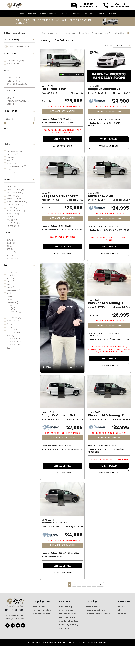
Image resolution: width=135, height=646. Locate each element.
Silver (12, 255)
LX (10, 314)
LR (9, 299)
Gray (11, 246)
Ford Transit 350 (54, 89)
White (12, 252)
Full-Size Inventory (67, 617)
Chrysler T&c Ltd (100, 196)
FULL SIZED (14, 81)
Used (12, 104)
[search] (128, 33)
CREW (11, 281)
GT (10, 293)
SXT (10, 336)
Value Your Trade (62, 146)
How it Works (39, 606)
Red (10, 249)
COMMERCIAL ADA (17, 84)
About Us (101, 14)
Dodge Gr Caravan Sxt (58, 415)
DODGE (12, 157)
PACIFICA (14, 199)
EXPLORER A (14, 290)
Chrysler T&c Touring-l (105, 303)
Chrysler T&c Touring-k (106, 415)
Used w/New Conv (18, 101)
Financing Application (96, 610)
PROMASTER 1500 (17, 202)
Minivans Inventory (67, 613)
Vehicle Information (48, 14)
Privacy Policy (73, 642)
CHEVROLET (14, 151)
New (11, 98)
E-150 (11, 186)
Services (64, 14)
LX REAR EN (14, 317)
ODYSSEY (13, 195)
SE (9, 327)
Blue (11, 243)
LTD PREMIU (14, 311)
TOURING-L (14, 345)
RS (9, 323)
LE (9, 296)
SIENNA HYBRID (16, 211)
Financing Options (94, 606)
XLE (10, 348)
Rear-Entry (15, 64)
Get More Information (62, 111)
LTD (11, 308)
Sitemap (122, 613)
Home (21, 14)
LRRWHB (12, 302)
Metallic (13, 258)
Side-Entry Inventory (68, 621)
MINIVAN (13, 78)
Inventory (32, 14)
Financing (76, 14)
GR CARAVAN (15, 192)
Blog (120, 610)
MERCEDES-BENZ (16, 166)
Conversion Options (42, 613)
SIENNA (12, 208)
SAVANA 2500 (15, 205)
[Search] (85, 33)
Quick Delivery (19, 46)
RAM (11, 169)
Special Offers (65, 628)
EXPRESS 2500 (15, 189)
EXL (10, 284)
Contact (112, 14)
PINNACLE (14, 321)
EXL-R (11, 287)
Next (100, 584)
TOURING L (14, 339)
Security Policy (89, 642)
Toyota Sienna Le (54, 522)
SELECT (13, 330)
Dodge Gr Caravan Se (104, 89)
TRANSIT (12, 220)
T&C (11, 217)
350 (10, 278)
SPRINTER (13, 214)
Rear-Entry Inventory (68, 624)
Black (12, 240)
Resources (89, 14)
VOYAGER (14, 226)
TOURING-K (14, 342)
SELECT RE (13, 333)
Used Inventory (66, 610)
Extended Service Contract (98, 613)
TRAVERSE (13, 223)
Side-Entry (15, 61)
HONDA (12, 163)
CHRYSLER (14, 154)
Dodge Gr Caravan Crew (60, 196)
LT (9, 305)
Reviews (122, 606)
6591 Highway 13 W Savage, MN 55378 (15, 617)
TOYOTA (13, 172)
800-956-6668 (15, 610)
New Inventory (65, 606)
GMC (11, 160)
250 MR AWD (14, 272)
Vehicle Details (62, 139)
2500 (11, 275)
